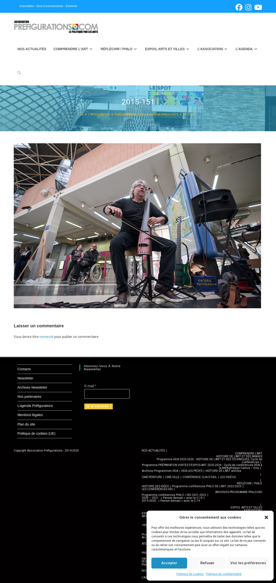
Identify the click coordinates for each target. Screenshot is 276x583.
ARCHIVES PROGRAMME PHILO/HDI (238, 492)
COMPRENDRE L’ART (248, 453)
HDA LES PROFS (191, 471)
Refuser (207, 563)
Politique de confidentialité (223, 574)
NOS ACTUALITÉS (153, 450)
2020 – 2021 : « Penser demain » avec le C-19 (172, 498)
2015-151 (189, 114)
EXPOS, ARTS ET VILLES (246, 507)
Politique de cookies (190, 574)
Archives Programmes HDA (160, 471)
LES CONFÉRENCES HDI (157, 489)
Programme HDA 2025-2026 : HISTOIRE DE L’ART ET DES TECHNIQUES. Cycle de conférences (209, 461)
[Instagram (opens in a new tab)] (248, 7)
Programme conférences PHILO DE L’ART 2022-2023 (206, 486)
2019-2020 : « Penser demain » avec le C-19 (171, 500)
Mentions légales (30, 415)
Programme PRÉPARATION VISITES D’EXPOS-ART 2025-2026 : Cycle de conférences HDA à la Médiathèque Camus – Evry (202, 466)
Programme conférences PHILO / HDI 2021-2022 (174, 495)
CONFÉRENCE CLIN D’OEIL (200, 477)
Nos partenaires (29, 396)
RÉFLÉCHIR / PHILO (249, 483)
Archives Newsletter (32, 387)
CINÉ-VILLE (172, 477)
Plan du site (26, 424)
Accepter (169, 563)
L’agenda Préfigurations (35, 406)
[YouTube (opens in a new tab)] (257, 7)
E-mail (90, 386)
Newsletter (25, 378)
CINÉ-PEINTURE (152, 477)
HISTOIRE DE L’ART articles (223, 471)
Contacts (24, 369)
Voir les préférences (248, 563)
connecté (46, 337)
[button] (266, 517)
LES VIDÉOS (228, 477)
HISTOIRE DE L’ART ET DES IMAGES (239, 456)
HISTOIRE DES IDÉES (155, 486)
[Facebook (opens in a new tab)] (239, 7)
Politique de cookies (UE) (36, 433)
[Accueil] (82, 114)
